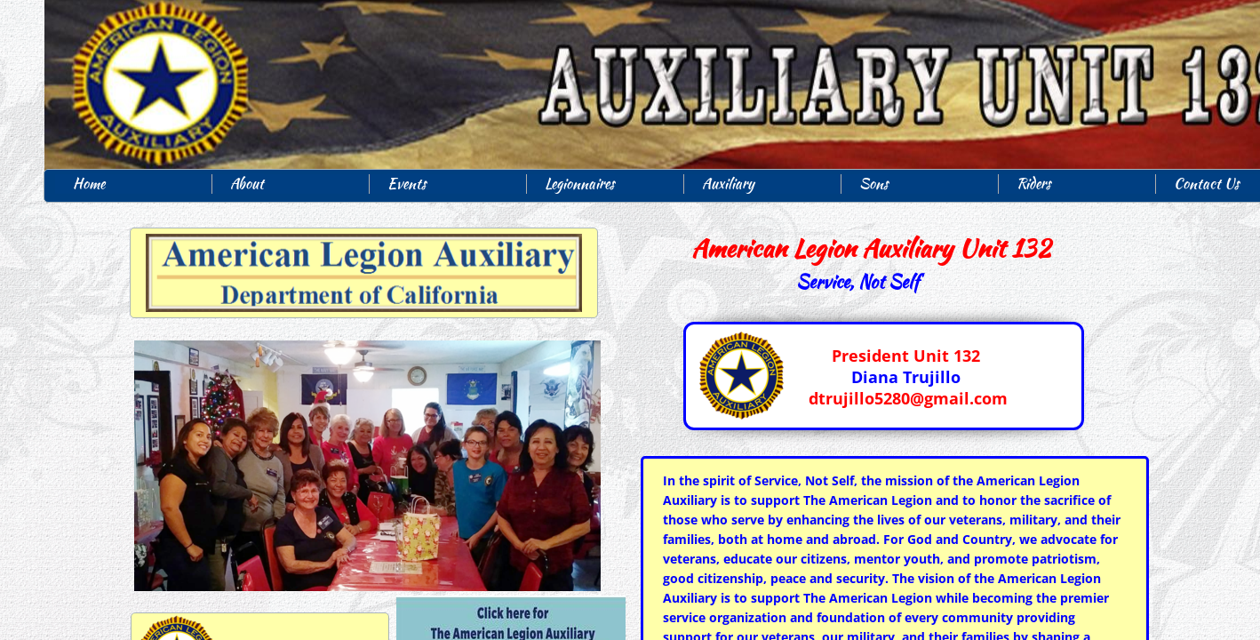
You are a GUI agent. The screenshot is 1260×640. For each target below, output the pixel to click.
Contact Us (1207, 183)
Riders (1034, 183)
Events (407, 183)
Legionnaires (580, 183)
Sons (874, 183)
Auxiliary (728, 183)
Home (89, 183)
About (247, 183)
